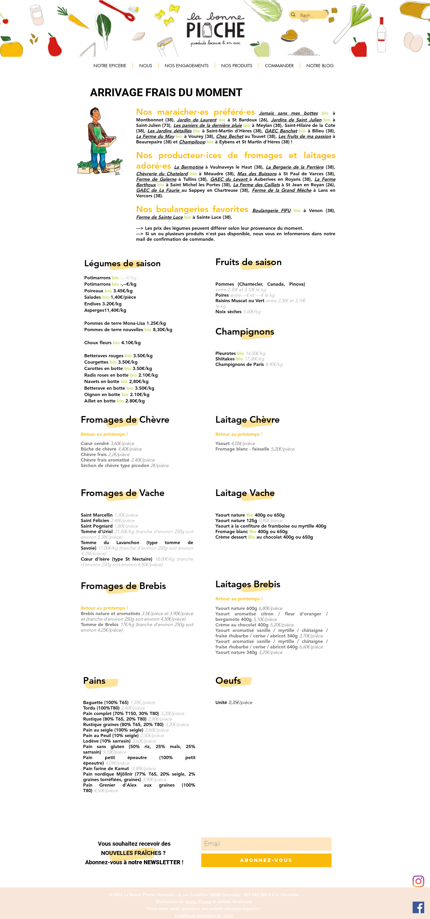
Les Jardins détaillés (169, 131)
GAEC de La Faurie (159, 190)
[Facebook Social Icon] (418, 907)
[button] (145, 65)
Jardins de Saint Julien (296, 120)
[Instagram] (418, 881)
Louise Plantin (198, 901)
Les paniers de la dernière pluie (207, 125)
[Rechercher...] (308, 15)
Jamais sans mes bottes (288, 113)
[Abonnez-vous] (266, 860)
